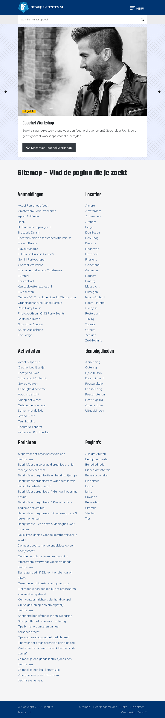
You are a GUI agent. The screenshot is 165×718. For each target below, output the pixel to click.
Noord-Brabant (95, 297)
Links (88, 491)
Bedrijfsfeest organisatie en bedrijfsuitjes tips (47, 475)
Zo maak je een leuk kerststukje (39, 670)
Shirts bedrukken (29, 319)
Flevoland (91, 254)
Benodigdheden (95, 464)
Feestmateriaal (95, 394)
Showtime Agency (30, 324)
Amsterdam (93, 211)
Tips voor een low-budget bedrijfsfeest (43, 637)
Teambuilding (26, 421)
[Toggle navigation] (137, 7)
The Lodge (25, 335)
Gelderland (92, 265)
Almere (90, 205)
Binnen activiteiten (97, 470)
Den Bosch (92, 232)
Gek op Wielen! (28, 383)
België (89, 227)
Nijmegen (91, 292)
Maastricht (92, 286)
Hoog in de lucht (28, 394)
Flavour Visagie (28, 249)
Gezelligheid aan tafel (32, 389)
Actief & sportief (29, 362)
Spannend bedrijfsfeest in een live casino (45, 616)
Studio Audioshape (30, 330)
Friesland (91, 259)
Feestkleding (93, 389)
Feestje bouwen (28, 373)
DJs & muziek (93, 373)
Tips (88, 518)
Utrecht (90, 330)
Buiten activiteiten (97, 475)
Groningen (92, 270)
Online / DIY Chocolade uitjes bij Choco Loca (47, 297)
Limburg (90, 281)
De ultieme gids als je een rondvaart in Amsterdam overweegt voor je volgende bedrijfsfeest (44, 561)
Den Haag (92, 238)
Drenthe (90, 243)
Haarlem (90, 276)
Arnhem (90, 222)
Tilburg (89, 319)
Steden (90, 513)
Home (89, 486)
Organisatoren (94, 405)
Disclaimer (92, 481)
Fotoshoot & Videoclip (32, 378)
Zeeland (90, 335)
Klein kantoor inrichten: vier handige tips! (44, 599)
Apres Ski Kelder (29, 216)
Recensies (92, 502)
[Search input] (79, 19)
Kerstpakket (26, 281)
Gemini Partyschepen (32, 259)
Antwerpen (93, 216)
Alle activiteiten (95, 454)
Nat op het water (29, 400)
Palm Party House (30, 308)
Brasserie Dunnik (29, 232)
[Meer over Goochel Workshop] (49, 147)
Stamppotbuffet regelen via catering (42, 621)
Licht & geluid (94, 400)
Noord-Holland (95, 303)
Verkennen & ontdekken (34, 432)
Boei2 (22, 222)
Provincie (91, 497)
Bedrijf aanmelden (97, 459)
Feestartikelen (94, 383)
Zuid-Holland (93, 340)
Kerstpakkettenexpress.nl (35, 286)
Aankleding (92, 362)
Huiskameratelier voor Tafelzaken (40, 270)
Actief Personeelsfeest (33, 205)
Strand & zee (26, 416)
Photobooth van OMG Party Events (41, 313)
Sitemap (90, 508)
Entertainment (94, 378)
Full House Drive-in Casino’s (36, 254)
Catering (91, 367)
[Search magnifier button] (142, 19)
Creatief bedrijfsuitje (31, 367)
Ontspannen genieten (32, 405)
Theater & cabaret (30, 427)
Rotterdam (92, 313)
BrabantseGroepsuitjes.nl (34, 227)
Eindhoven (92, 249)
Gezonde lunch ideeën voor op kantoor (43, 583)
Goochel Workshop (30, 265)
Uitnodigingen (94, 410)
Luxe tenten (26, 292)
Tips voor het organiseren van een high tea (46, 643)
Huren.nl (23, 276)
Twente (90, 324)
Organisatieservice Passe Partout (40, 303)
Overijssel (91, 308)
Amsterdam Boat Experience (37, 211)
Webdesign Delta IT (134, 712)
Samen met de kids (30, 410)
